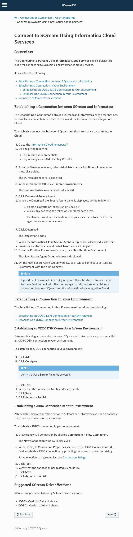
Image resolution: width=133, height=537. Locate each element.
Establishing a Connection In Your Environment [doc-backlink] (53, 299)
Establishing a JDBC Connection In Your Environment (55, 94)
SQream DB (68, 5)
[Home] (15, 17)
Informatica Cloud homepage (48, 144)
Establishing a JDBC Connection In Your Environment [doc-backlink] (53, 406)
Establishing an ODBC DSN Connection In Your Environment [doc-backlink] (58, 328)
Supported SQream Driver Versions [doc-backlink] (42, 484)
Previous (23, 514)
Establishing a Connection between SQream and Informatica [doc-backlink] (63, 106)
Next (111, 514)
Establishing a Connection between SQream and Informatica (55, 81)
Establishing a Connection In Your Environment (47, 85)
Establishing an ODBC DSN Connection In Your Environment (59, 89)
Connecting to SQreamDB (36, 17)
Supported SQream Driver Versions (40, 98)
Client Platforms (65, 17)
